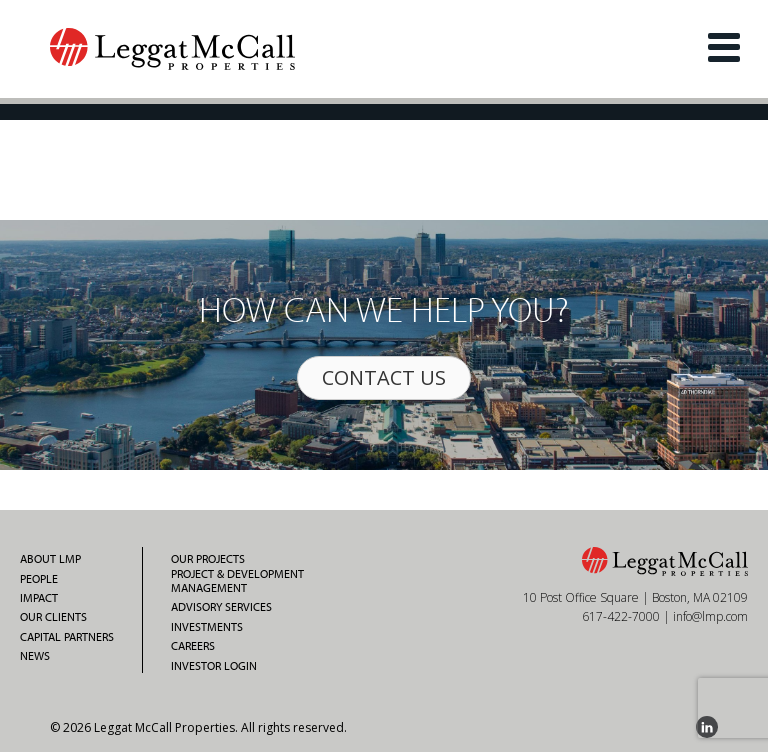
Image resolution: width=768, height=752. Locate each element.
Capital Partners (67, 637)
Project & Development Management (237, 581)
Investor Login (214, 666)
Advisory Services (221, 607)
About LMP (50, 559)
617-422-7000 (621, 616)
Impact (39, 598)
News (35, 656)
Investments (207, 627)
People (39, 579)
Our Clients (53, 617)
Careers (193, 646)
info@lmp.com (710, 616)
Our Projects (208, 559)
